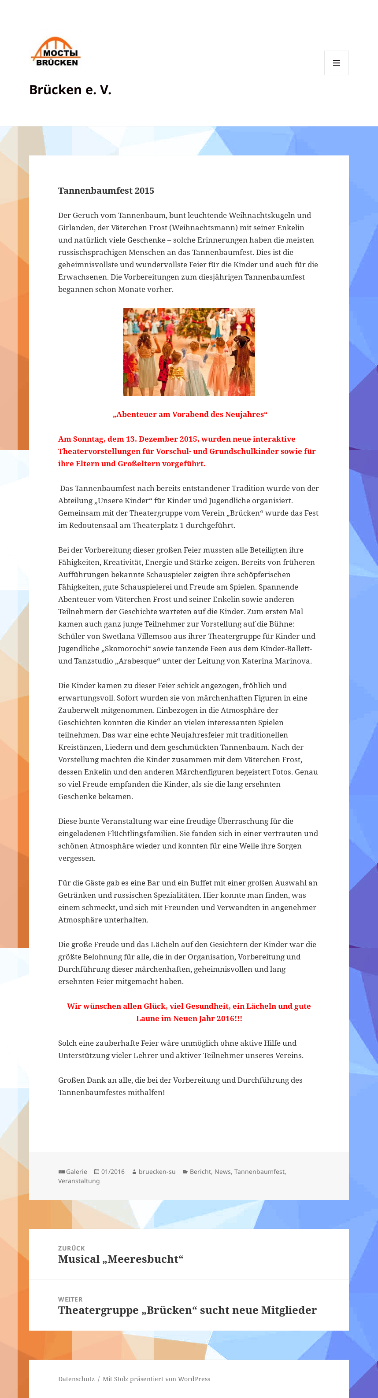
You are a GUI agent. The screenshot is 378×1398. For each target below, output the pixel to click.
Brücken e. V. (70, 89)
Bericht (200, 1171)
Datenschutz (76, 1379)
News (223, 1171)
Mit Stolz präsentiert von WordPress (156, 1379)
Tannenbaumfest (259, 1171)
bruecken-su (157, 1171)
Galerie (76, 1171)
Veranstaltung (79, 1181)
